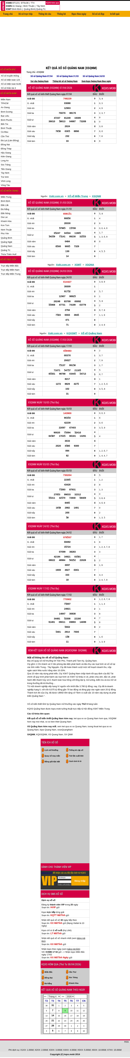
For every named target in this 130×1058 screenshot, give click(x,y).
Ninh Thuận (6, 229)
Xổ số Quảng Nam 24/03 (94, 76)
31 (52, 1005)
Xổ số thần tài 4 (8, 88)
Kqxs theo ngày (79, 13)
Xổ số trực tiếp (25, 13)
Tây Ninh (40, 6)
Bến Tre (4, 124)
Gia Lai (4, 217)
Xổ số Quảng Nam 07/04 (42, 76)
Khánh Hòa (6, 221)
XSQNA (89, 264)
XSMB (9, 3)
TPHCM (4, 103)
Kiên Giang (6, 156)
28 (52, 1025)
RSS (126, 1042)
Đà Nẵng (5, 209)
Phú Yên (5, 233)
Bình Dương (6, 112)
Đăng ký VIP (46, 872)
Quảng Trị (40, 9)
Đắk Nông (5, 213)
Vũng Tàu (5, 185)
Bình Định (17, 9)
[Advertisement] (65, 42)
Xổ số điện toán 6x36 (11, 84)
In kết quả (114, 13)
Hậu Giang (6, 152)
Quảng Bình (29, 9)
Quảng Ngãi (6, 242)
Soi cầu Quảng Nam (39, 81)
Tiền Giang (6, 169)
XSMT (9, 9)
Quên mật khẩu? (64, 884)
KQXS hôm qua (52, 3)
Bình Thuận (28, 6)
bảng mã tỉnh (73, 949)
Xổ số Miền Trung (78, 196)
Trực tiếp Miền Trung (10, 274)
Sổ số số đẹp (98, 13)
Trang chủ (8, 13)
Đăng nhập (80, 881)
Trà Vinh (5, 177)
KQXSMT (72, 333)
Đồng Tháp (6, 148)
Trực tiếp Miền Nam (10, 270)
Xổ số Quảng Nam (91, 333)
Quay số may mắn (52, 756)
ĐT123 (15, 3)
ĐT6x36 (25, 3)
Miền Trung (6, 197)
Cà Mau (4, 132)
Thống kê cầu (44, 13)
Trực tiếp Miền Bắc (10, 265)
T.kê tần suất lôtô (76, 756)
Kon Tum (5, 225)
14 (52, 1015)
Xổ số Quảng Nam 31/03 (68, 76)
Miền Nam (5, 99)
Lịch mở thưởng (51, 750)
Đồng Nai (5, 144)
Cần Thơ (5, 136)
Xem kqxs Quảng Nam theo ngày (96, 81)
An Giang (16, 6)
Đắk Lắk (4, 205)
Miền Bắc (49, 972)
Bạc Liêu (5, 116)
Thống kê (61, 13)
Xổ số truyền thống (10, 76)
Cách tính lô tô (75, 761)
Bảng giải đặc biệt (52, 762)
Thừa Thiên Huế (8, 254)
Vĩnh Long (5, 181)
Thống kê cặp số (76, 750)
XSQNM (40, 72)
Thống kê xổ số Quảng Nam (65, 81)
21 (52, 1020)
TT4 (32, 3)
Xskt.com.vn (56, 196)
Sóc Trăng (5, 164)
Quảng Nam (6, 246)
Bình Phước (6, 120)
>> (63, 996)
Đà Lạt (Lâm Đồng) (10, 140)
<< (45, 996)
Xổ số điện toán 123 (10, 80)
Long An (5, 160)
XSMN (9, 6)
